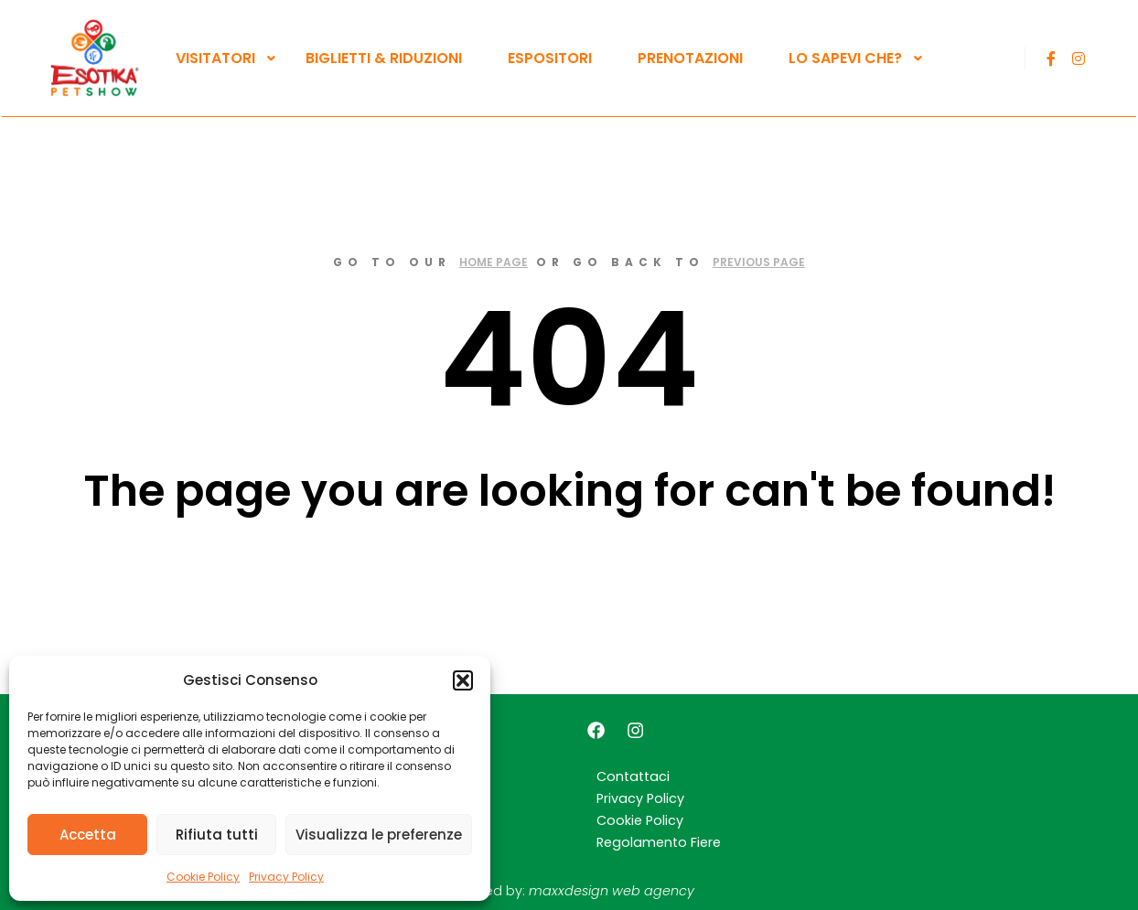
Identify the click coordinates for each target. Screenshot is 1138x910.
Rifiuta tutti (217, 834)
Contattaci (633, 776)
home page (493, 262)
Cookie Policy (203, 876)
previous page (759, 262)
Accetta (87, 834)
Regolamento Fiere (658, 842)
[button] (463, 680)
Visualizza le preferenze (378, 834)
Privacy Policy (286, 876)
